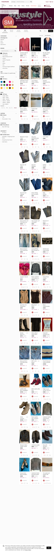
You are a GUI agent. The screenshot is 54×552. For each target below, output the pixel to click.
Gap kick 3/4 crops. (23, 165)
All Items (3, 115)
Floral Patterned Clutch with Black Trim (47, 361)
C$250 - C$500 (5, 102)
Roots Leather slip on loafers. (35, 417)
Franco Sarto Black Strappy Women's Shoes (23, 473)
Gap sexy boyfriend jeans (35, 137)
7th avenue (4, 55)
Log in (47, 1)
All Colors (4, 78)
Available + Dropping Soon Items (8, 137)
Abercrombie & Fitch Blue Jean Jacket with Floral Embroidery (24, 361)
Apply (15, 107)
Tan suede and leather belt (46, 473)
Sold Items (4, 141)
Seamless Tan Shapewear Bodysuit (23, 305)
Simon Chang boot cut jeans (35, 193)
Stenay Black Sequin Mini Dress (35, 333)
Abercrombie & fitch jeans (46, 109)
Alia (2, 65)
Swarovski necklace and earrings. (46, 333)
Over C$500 (4, 104)
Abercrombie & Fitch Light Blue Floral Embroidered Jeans (23, 249)
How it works (39, 6)
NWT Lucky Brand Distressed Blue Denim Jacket (34, 361)
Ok (48, 547)
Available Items (5, 134)
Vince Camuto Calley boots (22, 417)
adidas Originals (5, 60)
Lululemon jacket (35, 445)
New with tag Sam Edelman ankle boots (45, 445)
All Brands (4, 53)
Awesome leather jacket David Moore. (47, 417)
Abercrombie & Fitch (6, 56)
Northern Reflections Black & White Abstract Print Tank (47, 81)
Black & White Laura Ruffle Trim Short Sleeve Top (24, 109)
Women (11, 5)
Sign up (51, 1)
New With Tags (5, 126)
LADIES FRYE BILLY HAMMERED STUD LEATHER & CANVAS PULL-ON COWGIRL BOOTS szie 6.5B (24, 389)
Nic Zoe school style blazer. (46, 53)
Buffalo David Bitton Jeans (44, 165)
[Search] (23, 2)
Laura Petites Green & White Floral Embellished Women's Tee (35, 81)
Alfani (3, 63)
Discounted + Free (6, 119)
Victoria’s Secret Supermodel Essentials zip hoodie (24, 53)
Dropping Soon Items (6, 140)
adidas (3, 58)
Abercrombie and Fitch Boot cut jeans (24, 221)
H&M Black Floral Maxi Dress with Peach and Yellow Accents (24, 81)
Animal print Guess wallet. (46, 249)
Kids (19, 5)
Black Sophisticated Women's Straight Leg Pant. (47, 305)
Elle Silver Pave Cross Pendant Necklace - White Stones (34, 53)
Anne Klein (4, 68)
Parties (27, 5)
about (45, 31)
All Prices (4, 94)
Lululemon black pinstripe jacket (35, 473)
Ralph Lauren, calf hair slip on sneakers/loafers (47, 389)
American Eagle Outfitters (8, 66)
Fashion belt (34, 108)
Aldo (3, 61)
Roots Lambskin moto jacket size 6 (35, 277)
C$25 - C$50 (5, 97)
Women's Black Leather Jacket (23, 445)
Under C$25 (4, 95)
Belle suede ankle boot (36, 389)
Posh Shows (33, 5)
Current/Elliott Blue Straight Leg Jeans (36, 249)
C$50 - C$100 (5, 99)
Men (15, 5)
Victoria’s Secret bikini (24, 277)
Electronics (3, 44)
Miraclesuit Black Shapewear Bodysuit (34, 305)
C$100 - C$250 (5, 100)
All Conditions (5, 124)
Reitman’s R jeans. (45, 221)
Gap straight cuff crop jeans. (36, 221)
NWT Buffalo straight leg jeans (45, 193)
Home (23, 5)
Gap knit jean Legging (23, 193)
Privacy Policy (28, 550)
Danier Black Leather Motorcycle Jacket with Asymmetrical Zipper (46, 277)
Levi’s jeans (45, 136)
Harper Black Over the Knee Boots (22, 333)
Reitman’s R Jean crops (24, 137)
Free (2, 117)
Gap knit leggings (34, 165)
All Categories (4, 37)
